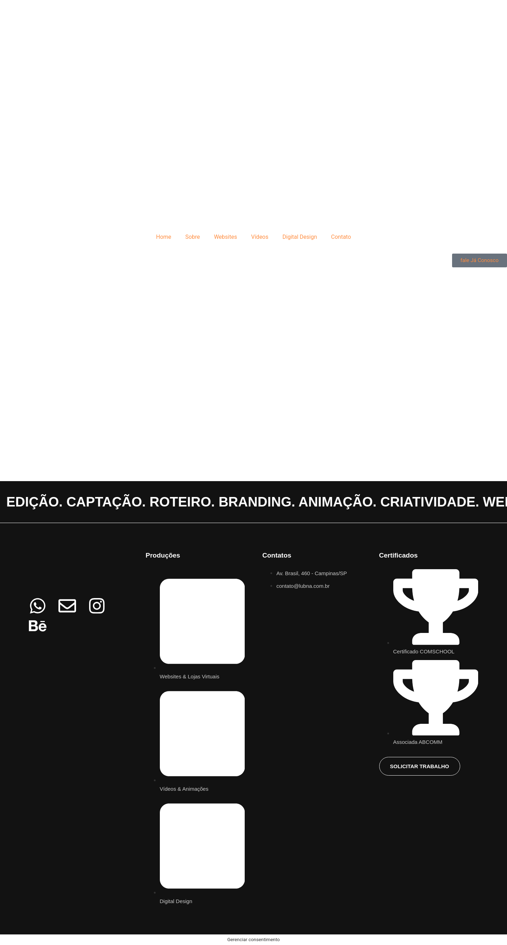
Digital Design (299, 237)
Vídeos (259, 237)
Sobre (192, 237)
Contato (341, 237)
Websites (225, 237)
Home (163, 237)
